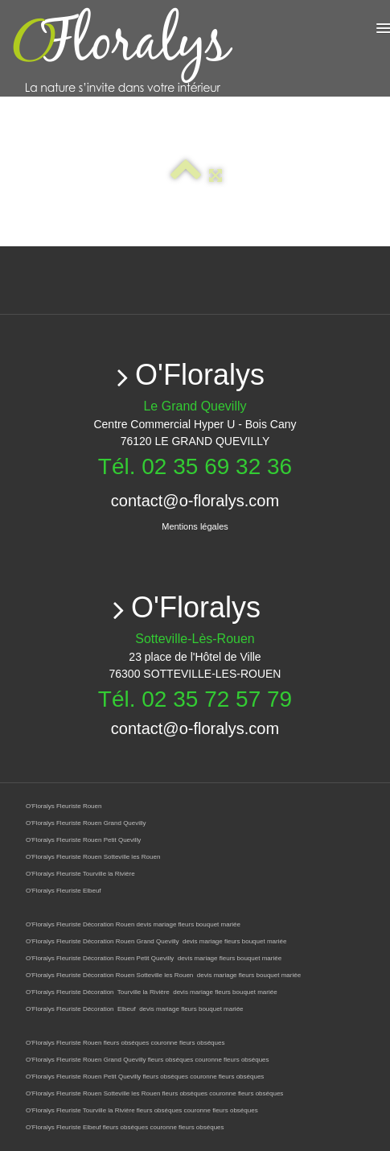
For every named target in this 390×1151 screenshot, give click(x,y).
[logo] (179, 51)
